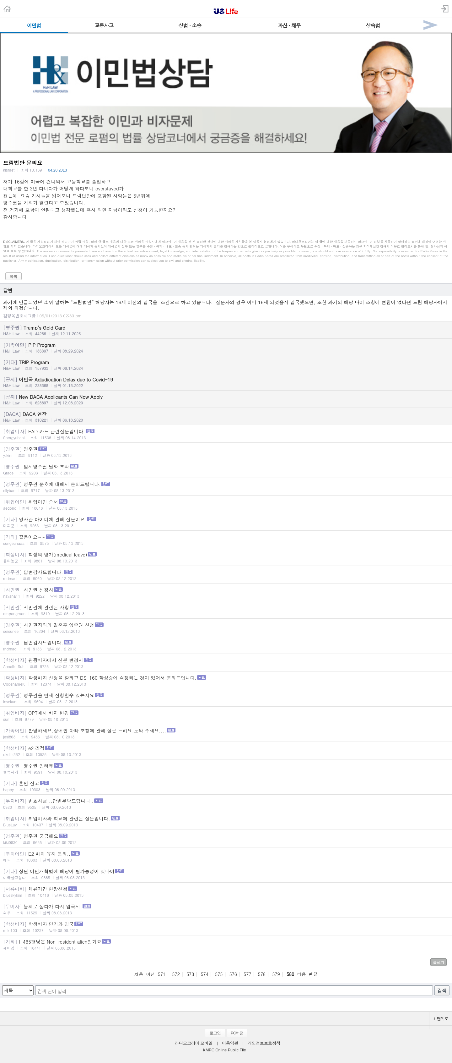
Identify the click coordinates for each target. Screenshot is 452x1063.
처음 (138, 974)
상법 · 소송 (189, 25)
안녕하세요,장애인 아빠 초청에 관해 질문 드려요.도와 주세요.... (226, 733)
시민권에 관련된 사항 (226, 610)
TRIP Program (226, 365)
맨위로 (440, 1019)
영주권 (226, 452)
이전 (150, 974)
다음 (301, 974)
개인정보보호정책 (264, 1043)
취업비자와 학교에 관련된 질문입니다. (226, 821)
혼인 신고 (226, 786)
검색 (442, 990)
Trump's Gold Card (226, 330)
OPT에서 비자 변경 (226, 716)
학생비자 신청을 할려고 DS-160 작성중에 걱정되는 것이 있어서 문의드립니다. (226, 680)
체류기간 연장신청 (226, 891)
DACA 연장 (226, 417)
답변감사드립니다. (226, 575)
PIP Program (226, 347)
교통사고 (103, 25)
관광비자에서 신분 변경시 (226, 663)
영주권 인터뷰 (226, 768)
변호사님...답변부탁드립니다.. (226, 803)
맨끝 (313, 974)
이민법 (34, 25)
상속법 (373, 25)
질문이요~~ (226, 540)
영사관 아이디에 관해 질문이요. (226, 522)
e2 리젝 (226, 751)
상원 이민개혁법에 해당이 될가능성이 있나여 (226, 874)
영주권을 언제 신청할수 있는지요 (226, 698)
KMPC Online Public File (224, 1050)
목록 (13, 276)
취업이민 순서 (226, 504)
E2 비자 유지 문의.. (226, 856)
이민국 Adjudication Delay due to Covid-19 (226, 382)
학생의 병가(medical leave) (226, 557)
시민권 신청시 (226, 592)
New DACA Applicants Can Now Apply (226, 399)
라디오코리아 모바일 (194, 1043)
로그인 (215, 1033)
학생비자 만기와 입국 (226, 927)
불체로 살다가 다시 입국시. (226, 909)
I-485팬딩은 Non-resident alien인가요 (226, 944)
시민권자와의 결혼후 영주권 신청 (226, 628)
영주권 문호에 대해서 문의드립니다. (226, 487)
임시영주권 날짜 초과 (226, 469)
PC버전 (237, 1033)
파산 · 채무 (289, 25)
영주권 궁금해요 (226, 839)
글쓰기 (438, 962)
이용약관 (230, 1043)
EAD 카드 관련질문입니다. (226, 434)
